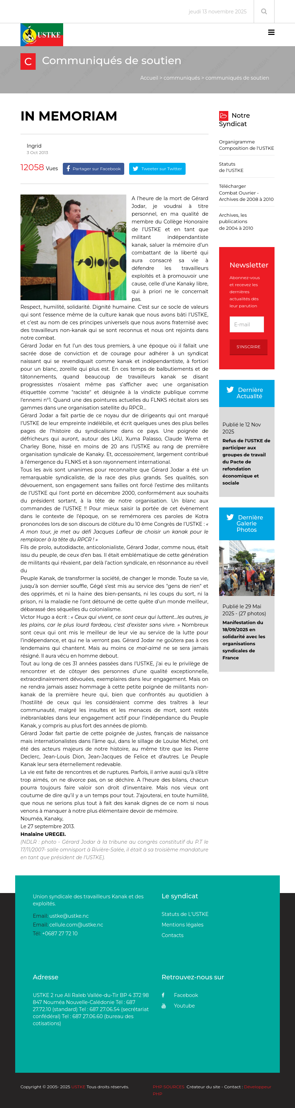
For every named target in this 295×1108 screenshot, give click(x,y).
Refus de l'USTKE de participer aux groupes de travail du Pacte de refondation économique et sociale (247, 462)
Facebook (180, 995)
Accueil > (151, 78)
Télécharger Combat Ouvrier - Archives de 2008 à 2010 (246, 192)
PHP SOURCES (169, 1086)
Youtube (178, 1006)
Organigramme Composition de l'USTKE (246, 145)
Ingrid (34, 146)
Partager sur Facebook (93, 169)
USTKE (78, 1086)
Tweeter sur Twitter (157, 169)
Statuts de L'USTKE (185, 914)
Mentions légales (183, 925)
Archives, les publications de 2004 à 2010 (236, 221)
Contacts (172, 935)
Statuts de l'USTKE (231, 167)
